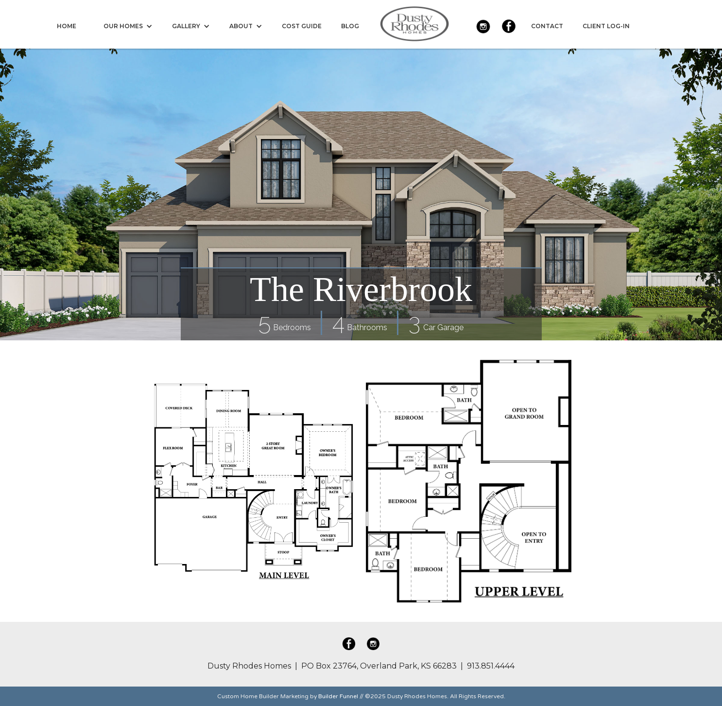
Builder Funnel (338, 696)
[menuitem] (66, 26)
